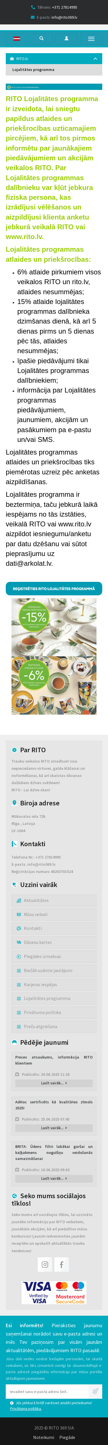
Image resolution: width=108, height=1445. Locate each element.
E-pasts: (54, 17)
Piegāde (67, 1437)
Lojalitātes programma (33, 69)
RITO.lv (19, 58)
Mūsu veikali (32, 914)
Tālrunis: (54, 7)
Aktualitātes (33, 900)
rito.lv (80, 282)
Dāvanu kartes (34, 942)
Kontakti (29, 928)
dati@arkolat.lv (28, 563)
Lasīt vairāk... (54, 1083)
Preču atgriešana (37, 1026)
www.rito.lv (24, 236)
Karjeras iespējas (37, 984)
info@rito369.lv (41, 864)
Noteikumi (43, 1437)
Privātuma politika (39, 1012)
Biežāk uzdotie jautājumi (44, 970)
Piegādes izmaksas (39, 956)
